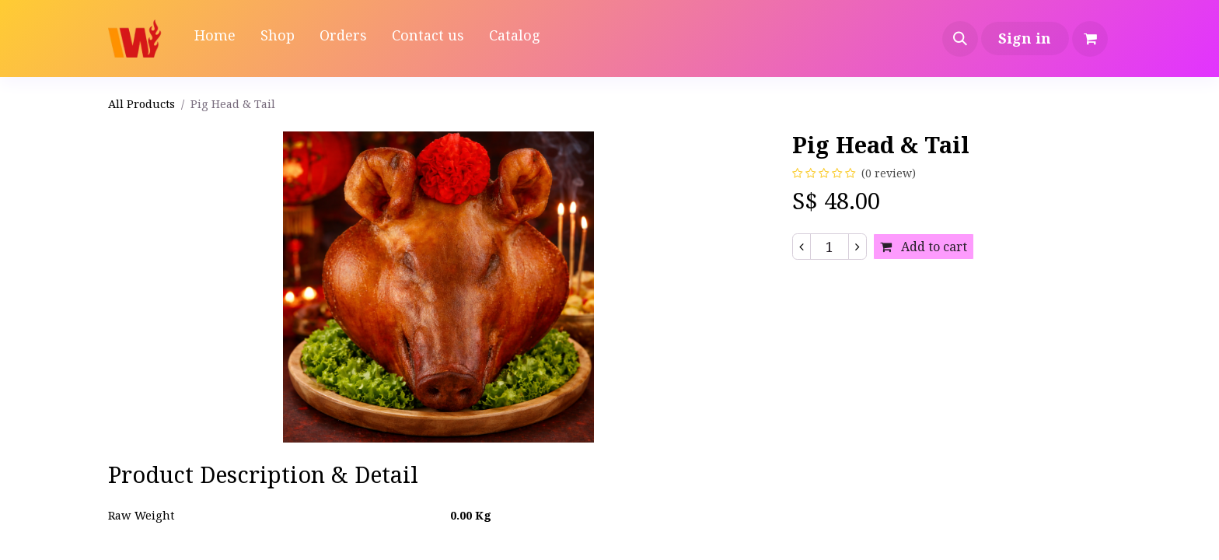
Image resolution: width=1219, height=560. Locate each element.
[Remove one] (801, 246)
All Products (141, 103)
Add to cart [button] (923, 246)
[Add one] (857, 246)
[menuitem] (215, 38)
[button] (960, 39)
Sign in (1024, 38)
